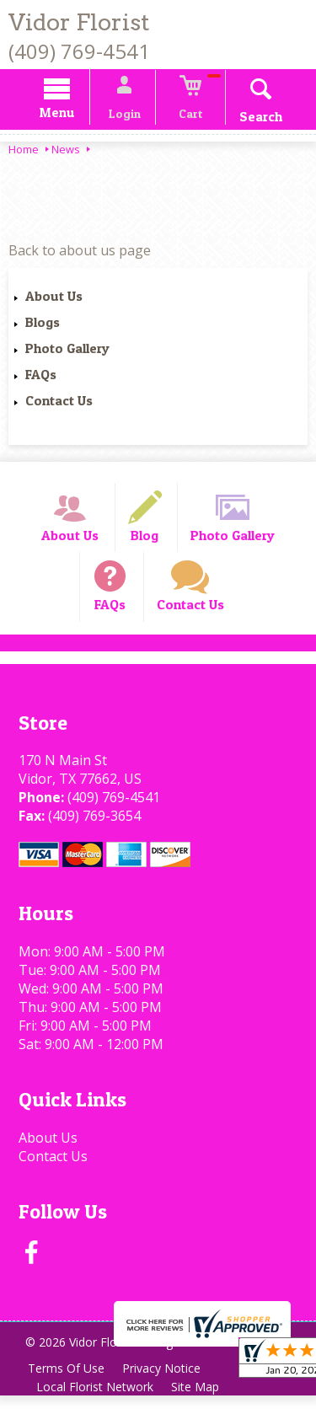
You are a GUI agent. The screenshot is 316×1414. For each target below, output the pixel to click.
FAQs (40, 376)
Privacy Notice (165, 1387)
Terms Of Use (67, 1387)
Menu (65, 115)
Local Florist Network (96, 1405)
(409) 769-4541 (79, 51)
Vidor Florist (79, 22)
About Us (54, 298)
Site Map (199, 1405)
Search (252, 118)
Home (23, 151)
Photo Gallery (67, 350)
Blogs (42, 324)
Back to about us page (79, 253)
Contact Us (59, 402)
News (65, 151)
